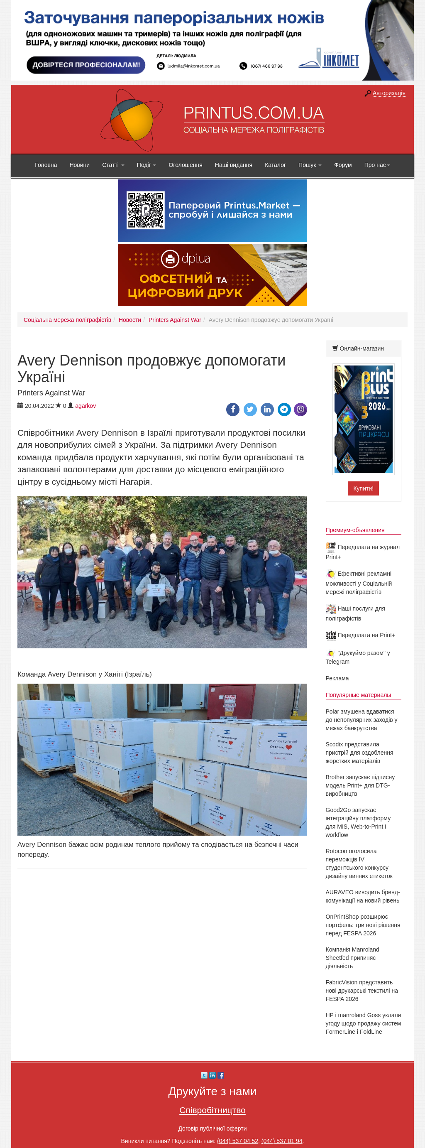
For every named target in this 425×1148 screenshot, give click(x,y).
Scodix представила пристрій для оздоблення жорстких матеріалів (359, 752)
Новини (79, 165)
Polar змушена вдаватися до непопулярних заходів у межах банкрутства (362, 719)
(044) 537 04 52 (237, 1141)
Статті (113, 165)
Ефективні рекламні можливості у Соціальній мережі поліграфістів (359, 582)
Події (146, 165)
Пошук (310, 165)
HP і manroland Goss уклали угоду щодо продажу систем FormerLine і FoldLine (363, 1023)
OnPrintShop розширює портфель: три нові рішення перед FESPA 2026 (363, 925)
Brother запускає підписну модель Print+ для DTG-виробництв (360, 785)
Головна (46, 165)
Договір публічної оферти (212, 1128)
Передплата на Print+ (361, 635)
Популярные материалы (358, 695)
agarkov (85, 405)
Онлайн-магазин (362, 348)
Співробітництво (212, 1110)
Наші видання (233, 165)
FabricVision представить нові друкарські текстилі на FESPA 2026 (362, 990)
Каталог (275, 165)
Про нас (377, 165)
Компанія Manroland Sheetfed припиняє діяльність (352, 957)
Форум (343, 165)
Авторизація (389, 93)
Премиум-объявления (355, 530)
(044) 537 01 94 (282, 1141)
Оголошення (185, 165)
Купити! (363, 488)
